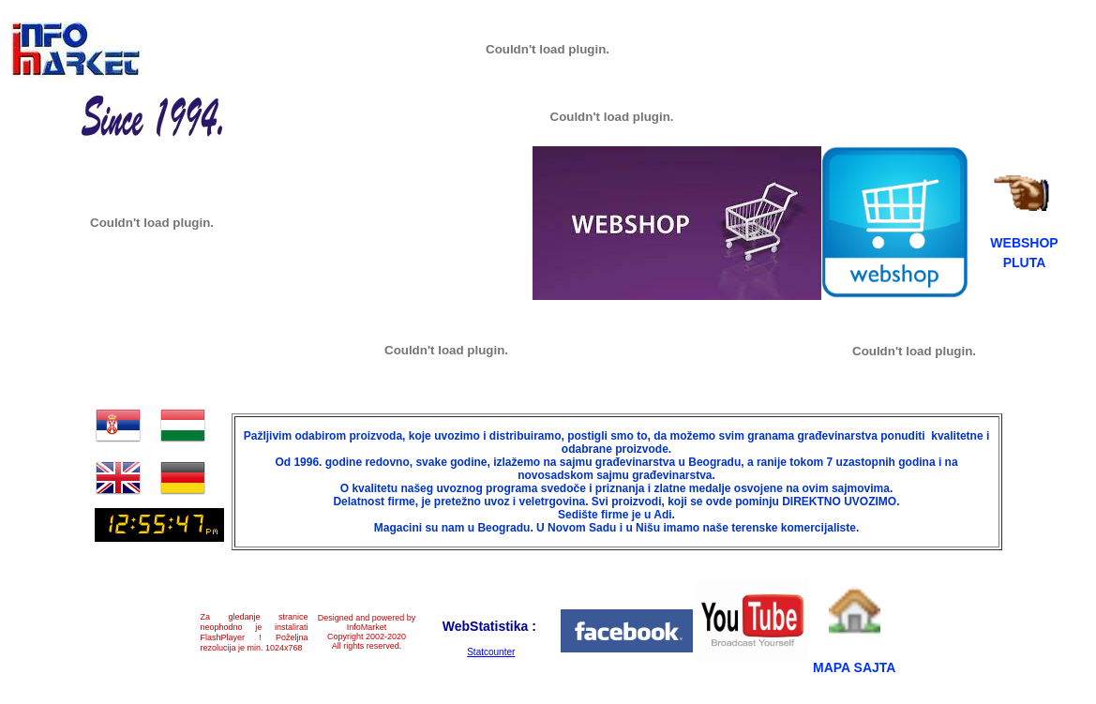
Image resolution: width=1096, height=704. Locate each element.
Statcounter (491, 652)
